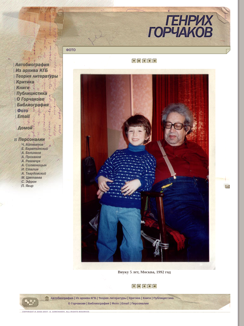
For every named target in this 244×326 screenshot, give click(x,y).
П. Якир (27, 186)
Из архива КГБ (86, 298)
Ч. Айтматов (32, 144)
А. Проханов (31, 157)
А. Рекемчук (30, 161)
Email (125, 303)
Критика (134, 298)
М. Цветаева (31, 177)
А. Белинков (31, 153)
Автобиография (62, 298)
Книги (147, 298)
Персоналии (140, 303)
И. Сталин (29, 169)
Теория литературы (112, 298)
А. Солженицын (33, 165)
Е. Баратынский (34, 148)
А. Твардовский (33, 173)
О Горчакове (76, 303)
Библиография (98, 303)
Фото (115, 303)
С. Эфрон (29, 181)
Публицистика (163, 298)
